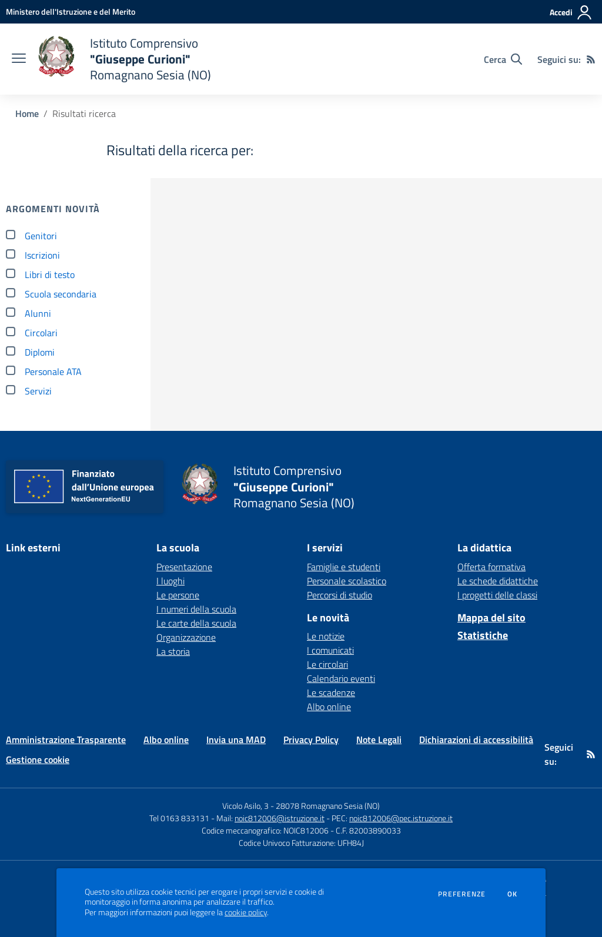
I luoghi (170, 581)
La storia (173, 651)
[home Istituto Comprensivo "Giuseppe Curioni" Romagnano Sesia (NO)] (124, 59)
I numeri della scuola (196, 609)
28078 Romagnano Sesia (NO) (328, 805)
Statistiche (482, 635)
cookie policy (246, 912)
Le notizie (326, 636)
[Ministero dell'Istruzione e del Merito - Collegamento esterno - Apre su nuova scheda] (70, 11)
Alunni (38, 313)
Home (27, 113)
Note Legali (379, 739)
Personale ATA (53, 371)
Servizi (38, 391)
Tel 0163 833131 (179, 818)
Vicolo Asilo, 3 (246, 805)
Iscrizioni (42, 255)
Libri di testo (50, 274)
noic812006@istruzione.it (280, 818)
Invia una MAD (236, 739)
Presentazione (184, 567)
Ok (512, 894)
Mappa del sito (491, 617)
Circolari (41, 333)
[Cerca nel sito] (503, 59)
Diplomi (40, 352)
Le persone (177, 595)
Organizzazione (186, 637)
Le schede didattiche (497, 581)
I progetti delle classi (497, 595)
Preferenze (462, 894)
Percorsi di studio (339, 595)
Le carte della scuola (196, 623)
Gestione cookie (37, 759)
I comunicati (330, 650)
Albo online (329, 707)
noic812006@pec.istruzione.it (401, 818)
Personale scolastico (346, 581)
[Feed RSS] (591, 59)
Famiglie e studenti (343, 567)
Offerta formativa (491, 567)
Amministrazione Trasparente (66, 739)
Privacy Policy (311, 739)
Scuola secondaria (60, 294)
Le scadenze (331, 692)
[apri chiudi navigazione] (19, 59)
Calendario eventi (341, 678)
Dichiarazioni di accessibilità (476, 739)
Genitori (41, 236)
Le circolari (327, 664)
